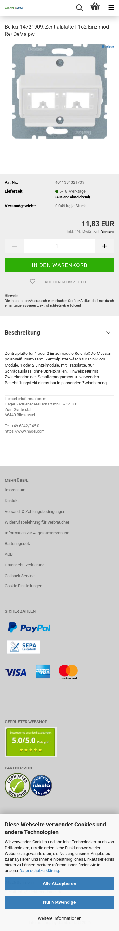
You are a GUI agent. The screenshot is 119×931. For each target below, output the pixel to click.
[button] (14, 246)
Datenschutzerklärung (39, 870)
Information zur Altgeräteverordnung (37, 533)
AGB (9, 554)
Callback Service (20, 575)
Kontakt (12, 500)
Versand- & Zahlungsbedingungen (35, 511)
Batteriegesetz (18, 543)
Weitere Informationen (60, 918)
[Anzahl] (59, 246)
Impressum (15, 490)
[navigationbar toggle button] (111, 8)
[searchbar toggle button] (79, 8)
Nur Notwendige (59, 902)
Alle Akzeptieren (59, 883)
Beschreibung (22, 332)
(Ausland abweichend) (72, 197)
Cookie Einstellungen (23, 585)
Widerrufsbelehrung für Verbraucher (37, 522)
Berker (108, 46)
